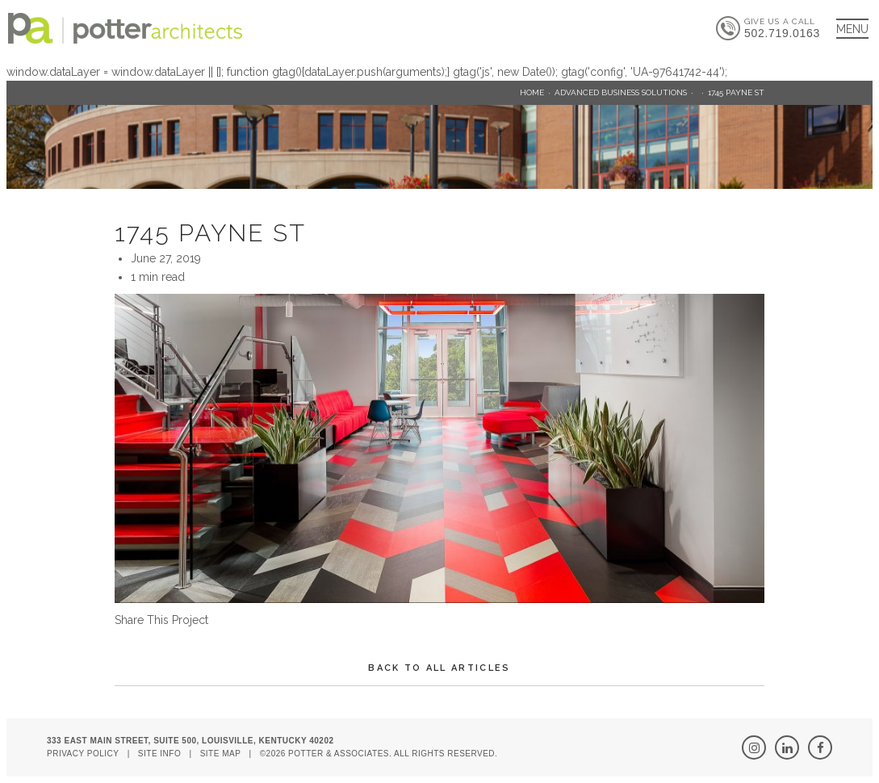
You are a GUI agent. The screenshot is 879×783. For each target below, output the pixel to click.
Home (532, 92)
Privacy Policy (83, 753)
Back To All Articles (439, 668)
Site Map (220, 753)
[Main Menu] (852, 29)
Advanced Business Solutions (621, 92)
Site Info (159, 753)
